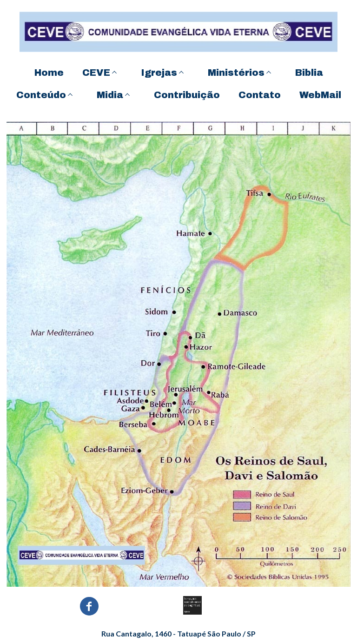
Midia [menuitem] (110, 95)
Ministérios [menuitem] (236, 72)
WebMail (320, 95)
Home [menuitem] (49, 72)
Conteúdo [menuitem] (41, 95)
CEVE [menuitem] (96, 72)
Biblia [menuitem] (309, 72)
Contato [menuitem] (259, 95)
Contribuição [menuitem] (187, 95)
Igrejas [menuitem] (159, 72)
